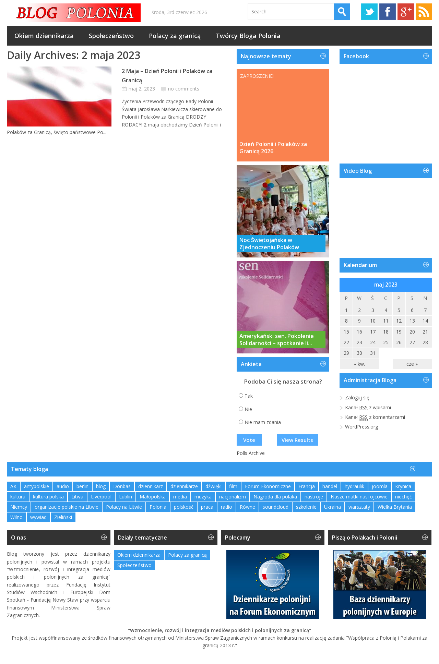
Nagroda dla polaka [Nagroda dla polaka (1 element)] (275, 496)
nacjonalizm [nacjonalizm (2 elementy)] (232, 496)
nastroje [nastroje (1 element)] (314, 496)
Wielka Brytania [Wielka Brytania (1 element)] (395, 507)
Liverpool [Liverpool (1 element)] (101, 496)
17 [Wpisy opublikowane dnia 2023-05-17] (373, 331)
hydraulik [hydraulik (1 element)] (354, 486)
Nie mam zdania (263, 422)
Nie (248, 409)
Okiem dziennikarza (44, 36)
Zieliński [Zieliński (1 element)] (63, 517)
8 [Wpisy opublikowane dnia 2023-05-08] (346, 320)
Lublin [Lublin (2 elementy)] (125, 496)
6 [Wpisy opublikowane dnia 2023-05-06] (412, 310)
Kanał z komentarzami (375, 417)
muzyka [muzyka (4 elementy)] (203, 496)
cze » (412, 364)
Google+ (406, 11)
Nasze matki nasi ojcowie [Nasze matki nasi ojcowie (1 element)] (359, 496)
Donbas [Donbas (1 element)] (122, 486)
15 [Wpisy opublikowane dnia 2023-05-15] (346, 331)
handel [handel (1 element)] (329, 486)
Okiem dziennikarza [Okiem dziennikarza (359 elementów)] (139, 555)
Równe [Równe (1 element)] (247, 507)
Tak (249, 396)
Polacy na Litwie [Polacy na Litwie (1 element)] (124, 507)
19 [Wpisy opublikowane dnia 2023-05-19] (399, 331)
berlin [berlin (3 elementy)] (82, 486)
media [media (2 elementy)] (180, 496)
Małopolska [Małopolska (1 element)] (153, 496)
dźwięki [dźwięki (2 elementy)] (213, 486)
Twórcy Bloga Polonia (248, 36)
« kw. (359, 364)
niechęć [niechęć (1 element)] (403, 496)
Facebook (387, 11)
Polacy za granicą (175, 36)
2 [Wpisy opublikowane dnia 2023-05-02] (359, 310)
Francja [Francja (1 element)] (306, 486)
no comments (183, 88)
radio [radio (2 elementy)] (226, 507)
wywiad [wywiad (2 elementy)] (38, 517)
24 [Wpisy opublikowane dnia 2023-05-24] (373, 342)
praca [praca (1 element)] (207, 507)
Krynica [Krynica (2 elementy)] (403, 486)
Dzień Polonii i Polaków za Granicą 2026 (273, 148)
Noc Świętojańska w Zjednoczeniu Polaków (269, 244)
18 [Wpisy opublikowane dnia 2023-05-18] (386, 331)
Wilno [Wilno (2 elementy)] (16, 517)
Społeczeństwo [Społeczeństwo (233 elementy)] (134, 565)
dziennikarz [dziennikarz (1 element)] (150, 486)
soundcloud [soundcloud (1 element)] (275, 507)
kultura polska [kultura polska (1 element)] (48, 496)
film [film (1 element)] (233, 486)
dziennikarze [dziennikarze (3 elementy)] (184, 486)
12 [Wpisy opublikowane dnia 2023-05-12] (399, 320)
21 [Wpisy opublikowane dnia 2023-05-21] (425, 331)
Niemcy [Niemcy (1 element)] (18, 507)
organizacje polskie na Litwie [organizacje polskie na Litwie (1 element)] (66, 507)
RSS (424, 11)
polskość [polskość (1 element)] (183, 507)
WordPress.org (361, 426)
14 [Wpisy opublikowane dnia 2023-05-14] (425, 320)
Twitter (369, 11)
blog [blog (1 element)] (101, 486)
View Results (297, 439)
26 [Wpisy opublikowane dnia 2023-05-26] (399, 342)
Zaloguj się (357, 397)
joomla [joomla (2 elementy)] (380, 486)
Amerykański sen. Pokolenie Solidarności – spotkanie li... (276, 340)
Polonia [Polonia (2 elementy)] (158, 507)
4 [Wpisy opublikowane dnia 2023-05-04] (385, 310)
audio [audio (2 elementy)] (63, 486)
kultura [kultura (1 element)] (17, 496)
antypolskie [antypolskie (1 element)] (36, 486)
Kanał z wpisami (368, 407)
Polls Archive (251, 453)
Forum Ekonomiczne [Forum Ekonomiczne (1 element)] (268, 486)
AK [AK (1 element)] (13, 486)
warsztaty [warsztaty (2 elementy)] (359, 507)
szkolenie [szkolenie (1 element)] (306, 507)
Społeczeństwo (111, 36)
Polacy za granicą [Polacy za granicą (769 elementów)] (187, 555)
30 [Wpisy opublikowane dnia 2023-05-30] (359, 353)
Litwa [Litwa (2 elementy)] (77, 496)
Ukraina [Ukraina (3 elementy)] (332, 507)
